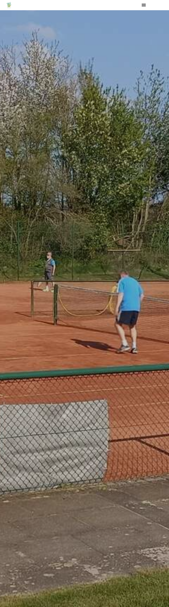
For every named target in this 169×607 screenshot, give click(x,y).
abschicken (123, 556)
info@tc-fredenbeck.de (99, 586)
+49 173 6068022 (95, 582)
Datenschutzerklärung (128, 549)
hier (156, 376)
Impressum (143, 602)
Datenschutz (158, 602)
